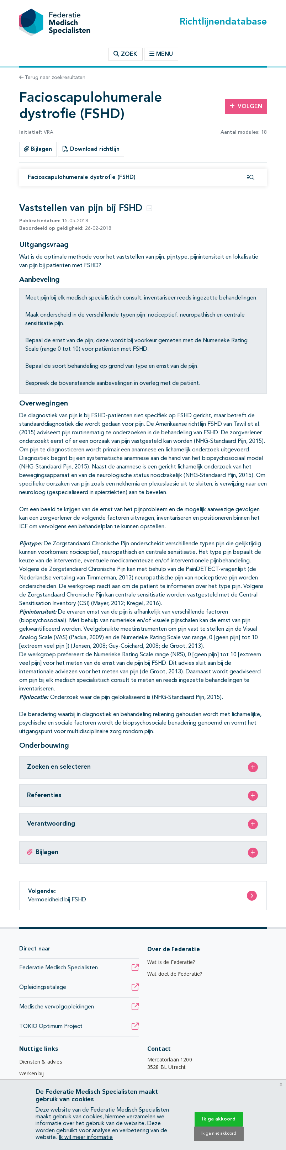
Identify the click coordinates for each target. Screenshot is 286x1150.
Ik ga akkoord (218, 1119)
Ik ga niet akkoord (218, 1134)
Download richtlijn (91, 149)
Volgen (245, 106)
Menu (161, 54)
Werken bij (31, 1073)
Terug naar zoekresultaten (52, 77)
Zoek (125, 54)
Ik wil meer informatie (86, 1137)
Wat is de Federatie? (171, 962)
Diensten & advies (40, 1061)
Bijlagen (38, 149)
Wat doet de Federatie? (174, 973)
